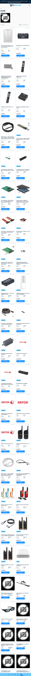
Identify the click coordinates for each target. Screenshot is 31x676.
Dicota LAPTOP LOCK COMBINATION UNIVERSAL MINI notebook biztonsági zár (23, 474)
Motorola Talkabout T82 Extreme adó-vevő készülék (22, 535)
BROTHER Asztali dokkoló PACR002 (22, 45)
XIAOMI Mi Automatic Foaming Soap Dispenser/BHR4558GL (23, 294)
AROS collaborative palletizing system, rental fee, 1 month (22, 619)
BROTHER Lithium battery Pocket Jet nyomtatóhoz (23, 324)
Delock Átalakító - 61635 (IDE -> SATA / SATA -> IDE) (23, 232)
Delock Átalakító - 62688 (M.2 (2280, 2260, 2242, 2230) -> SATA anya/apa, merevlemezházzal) (22, 201)
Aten (24, 110)
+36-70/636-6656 (29, 5)
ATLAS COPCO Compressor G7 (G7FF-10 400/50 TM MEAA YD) (7, 594)
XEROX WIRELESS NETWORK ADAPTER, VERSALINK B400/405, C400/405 (22, 263)
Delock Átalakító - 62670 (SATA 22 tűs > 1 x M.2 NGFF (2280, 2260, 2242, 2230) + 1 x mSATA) (7, 201)
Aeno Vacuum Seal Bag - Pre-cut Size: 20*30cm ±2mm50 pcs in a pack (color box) (7, 46)
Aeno (9, 50)
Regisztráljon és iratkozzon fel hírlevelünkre (9, 1)
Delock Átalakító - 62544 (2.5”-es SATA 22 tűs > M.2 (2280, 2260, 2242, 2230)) (7, 263)
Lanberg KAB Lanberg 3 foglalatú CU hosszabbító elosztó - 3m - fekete (23, 170)
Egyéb (24, 646)
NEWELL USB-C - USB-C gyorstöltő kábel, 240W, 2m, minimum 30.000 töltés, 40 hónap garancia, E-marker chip (8, 138)
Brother (24, 48)
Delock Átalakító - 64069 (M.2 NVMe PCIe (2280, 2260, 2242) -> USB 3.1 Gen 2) (23, 139)
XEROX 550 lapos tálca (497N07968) (23, 413)
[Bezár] (29, 1)
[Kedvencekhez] (11, 28)
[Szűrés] (15, 674)
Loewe (9, 620)
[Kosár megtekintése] (22, 674)
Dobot (24, 595)
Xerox (24, 265)
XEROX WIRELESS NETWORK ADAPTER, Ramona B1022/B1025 (7, 384)
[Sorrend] (26, 25)
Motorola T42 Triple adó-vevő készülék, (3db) (6, 505)
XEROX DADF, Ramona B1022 (21, 353)
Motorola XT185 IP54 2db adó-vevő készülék (22, 444)
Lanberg (24, 171)
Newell (9, 141)
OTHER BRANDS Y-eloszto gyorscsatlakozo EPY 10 (6, 671)
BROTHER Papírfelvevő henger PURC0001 (6, 354)
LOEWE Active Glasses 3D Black (7, 619)
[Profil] (18, 674)
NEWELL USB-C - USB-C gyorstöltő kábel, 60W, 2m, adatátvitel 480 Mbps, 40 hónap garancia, (7, 474)
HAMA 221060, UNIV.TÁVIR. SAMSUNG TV (21, 77)
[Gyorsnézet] (13, 28)
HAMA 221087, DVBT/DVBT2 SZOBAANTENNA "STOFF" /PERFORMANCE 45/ (6, 77)
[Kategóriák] (9, 674)
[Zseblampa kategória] (3, 14)
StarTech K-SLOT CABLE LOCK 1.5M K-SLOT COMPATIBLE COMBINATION (8, 535)
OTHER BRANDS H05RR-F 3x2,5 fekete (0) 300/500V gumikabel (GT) (23, 671)
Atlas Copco (10, 595)
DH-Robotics (10, 647)
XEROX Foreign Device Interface (7, 443)
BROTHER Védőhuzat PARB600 (21, 383)
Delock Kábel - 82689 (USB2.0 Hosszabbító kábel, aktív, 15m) (6, 324)
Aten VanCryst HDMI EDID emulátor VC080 (22, 107)
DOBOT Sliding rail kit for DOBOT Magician (22, 594)
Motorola (9, 567)
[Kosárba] (5, 55)
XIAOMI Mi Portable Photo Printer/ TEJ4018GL (22, 565)
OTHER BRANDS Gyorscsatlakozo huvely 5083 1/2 (22, 644)
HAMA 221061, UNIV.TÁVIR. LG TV (7, 106)
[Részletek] (20, 572)
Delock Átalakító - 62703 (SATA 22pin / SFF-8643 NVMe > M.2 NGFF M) (7, 170)
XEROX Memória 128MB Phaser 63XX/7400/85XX (7, 414)
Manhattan (10, 295)
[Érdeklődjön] (5, 597)
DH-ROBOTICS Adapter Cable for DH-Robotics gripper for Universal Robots (7, 645)
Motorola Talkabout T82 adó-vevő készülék (7, 565)
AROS (24, 621)
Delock (24, 141)
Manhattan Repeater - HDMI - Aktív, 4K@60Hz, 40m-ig (7, 294)
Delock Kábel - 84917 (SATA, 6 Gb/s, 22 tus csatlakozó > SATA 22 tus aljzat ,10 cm (7, 232)
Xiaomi (24, 295)
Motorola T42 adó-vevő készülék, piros (22, 505)
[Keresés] (12, 674)
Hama (9, 80)
